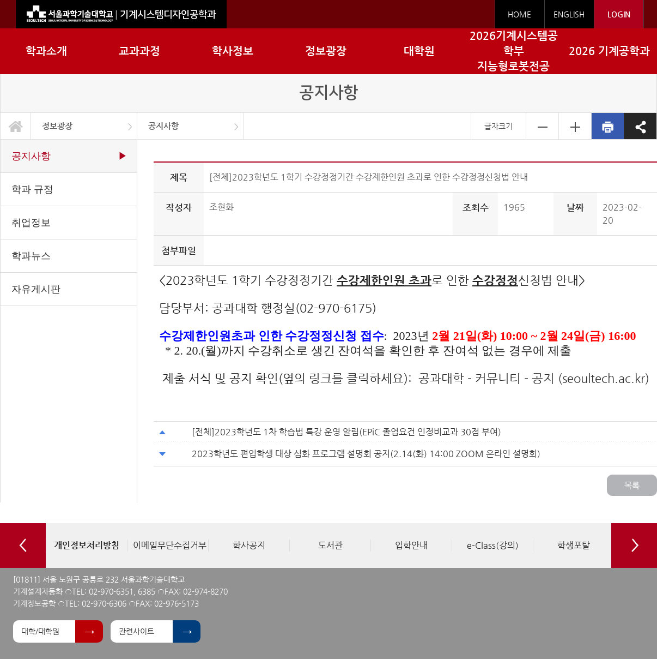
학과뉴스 (31, 255)
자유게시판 (35, 289)
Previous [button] (23, 545)
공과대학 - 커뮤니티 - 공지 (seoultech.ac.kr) (533, 378)
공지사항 (163, 125)
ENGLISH (569, 14)
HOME (519, 14)
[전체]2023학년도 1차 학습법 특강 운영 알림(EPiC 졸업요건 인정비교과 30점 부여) (346, 432)
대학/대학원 (40, 631)
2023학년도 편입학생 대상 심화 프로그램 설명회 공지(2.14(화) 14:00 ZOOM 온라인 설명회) (366, 453)
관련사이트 (136, 631)
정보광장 (57, 125)
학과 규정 (32, 189)
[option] (86, 545)
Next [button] (634, 545)
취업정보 (31, 222)
